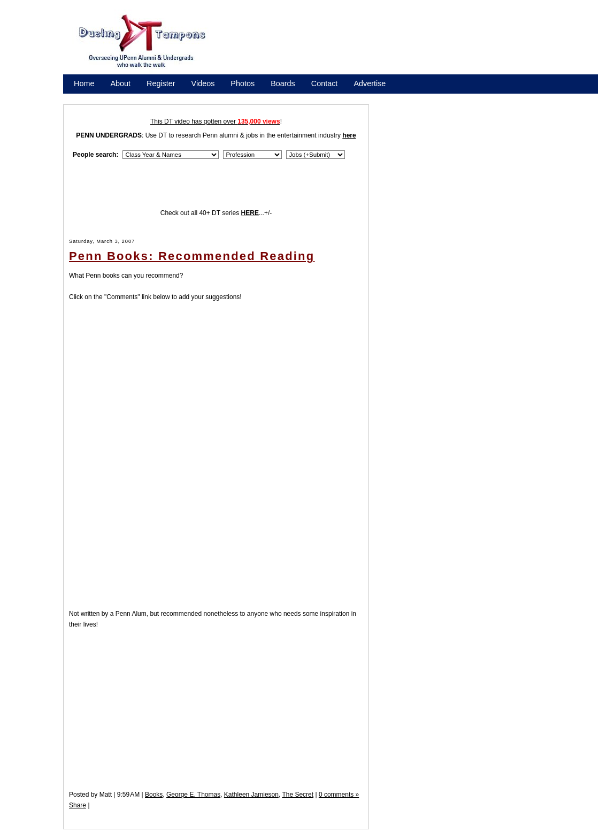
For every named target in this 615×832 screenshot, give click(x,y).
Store (83, 97)
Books (154, 794)
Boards (283, 83)
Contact (324, 83)
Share (77, 805)
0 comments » (339, 794)
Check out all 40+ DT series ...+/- (216, 213)
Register (161, 83)
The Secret (297, 794)
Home (84, 83)
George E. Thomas (193, 794)
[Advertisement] (414, 44)
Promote (122, 97)
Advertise (369, 83)
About (120, 83)
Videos (203, 83)
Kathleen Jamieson (251, 794)
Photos (242, 83)
